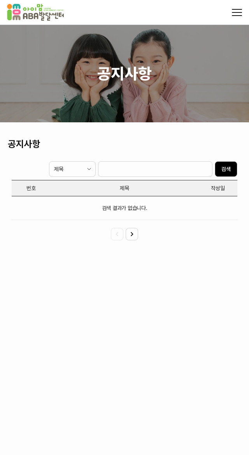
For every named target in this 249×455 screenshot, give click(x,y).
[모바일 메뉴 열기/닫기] (237, 12)
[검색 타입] (72, 169)
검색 (226, 169)
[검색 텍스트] (155, 169)
